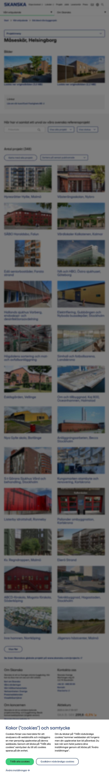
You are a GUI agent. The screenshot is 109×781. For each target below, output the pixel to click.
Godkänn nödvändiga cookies (57, 764)
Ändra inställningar (16, 772)
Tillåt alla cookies (20, 764)
